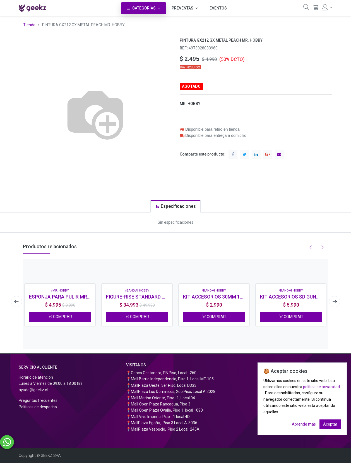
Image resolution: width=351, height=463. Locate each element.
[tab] (175, 206)
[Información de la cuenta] (327, 7)
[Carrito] (315, 8)
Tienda (29, 25)
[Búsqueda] (306, 8)
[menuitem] (218, 8)
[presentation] (15, 301)
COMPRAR (60, 316)
